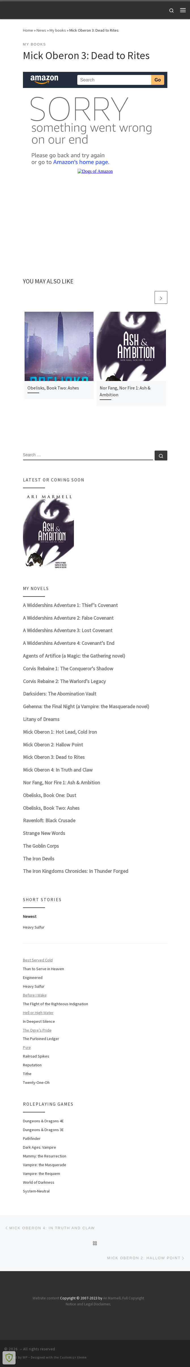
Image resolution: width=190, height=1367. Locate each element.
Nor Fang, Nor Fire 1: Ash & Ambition (61, 782)
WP (25, 1357)
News (41, 30)
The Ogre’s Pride (37, 1030)
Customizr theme (73, 1357)
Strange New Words (44, 833)
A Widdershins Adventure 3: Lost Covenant (67, 630)
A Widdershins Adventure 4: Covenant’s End (68, 643)
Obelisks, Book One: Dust (49, 795)
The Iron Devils (38, 858)
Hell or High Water (38, 1012)
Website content (46, 1298)
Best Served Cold (38, 960)
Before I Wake (35, 995)
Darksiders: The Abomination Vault (59, 693)
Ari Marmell (112, 1298)
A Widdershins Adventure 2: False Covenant (68, 618)
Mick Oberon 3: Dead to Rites (54, 757)
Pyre (27, 1047)
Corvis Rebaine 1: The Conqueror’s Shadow (68, 668)
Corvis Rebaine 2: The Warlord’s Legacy (64, 681)
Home (28, 30)
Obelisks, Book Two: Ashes (53, 388)
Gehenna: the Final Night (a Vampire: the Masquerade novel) (86, 706)
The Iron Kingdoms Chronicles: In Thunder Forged (75, 871)
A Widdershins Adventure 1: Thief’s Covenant (70, 605)
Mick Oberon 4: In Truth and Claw (58, 770)
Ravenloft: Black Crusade (49, 820)
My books (58, 30)
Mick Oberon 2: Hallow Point (53, 744)
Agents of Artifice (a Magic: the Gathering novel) (74, 656)
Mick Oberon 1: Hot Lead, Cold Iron (60, 732)
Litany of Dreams (41, 719)
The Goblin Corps (41, 846)
